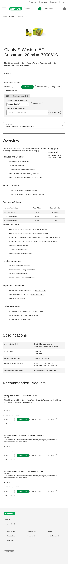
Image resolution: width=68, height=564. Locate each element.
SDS (7, 96)
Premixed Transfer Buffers (18, 245)
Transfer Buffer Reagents (18, 249)
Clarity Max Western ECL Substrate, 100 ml (20, 396)
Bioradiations (11, 536)
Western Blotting (25, 319)
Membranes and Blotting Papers (31, 311)
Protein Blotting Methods (31, 315)
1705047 (56, 237)
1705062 (44, 233)
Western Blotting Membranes (19, 266)
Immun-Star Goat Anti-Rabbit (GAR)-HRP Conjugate (23, 471)
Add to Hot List (11, 91)
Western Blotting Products (18, 274)
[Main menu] (4, 8)
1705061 (55, 220)
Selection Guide (40, 290)
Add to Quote (42, 87)
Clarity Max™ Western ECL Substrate (55, 158)
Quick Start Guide (37, 294)
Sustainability (32, 531)
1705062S (43, 229)
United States (9, 551)
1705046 (54, 241)
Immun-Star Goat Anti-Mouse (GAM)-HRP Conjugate (23, 435)
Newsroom (31, 536)
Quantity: (7, 86)
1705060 (55, 216)
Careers (49, 531)
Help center (10, 540)
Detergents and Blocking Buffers (20, 253)
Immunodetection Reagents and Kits (22, 270)
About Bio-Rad (11, 531)
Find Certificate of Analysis (15, 108)
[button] (0, 16)
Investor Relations (52, 536)
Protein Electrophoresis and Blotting (22, 278)
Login (6, 82)
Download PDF (37, 103)
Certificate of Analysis (20, 96)
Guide (22, 298)
